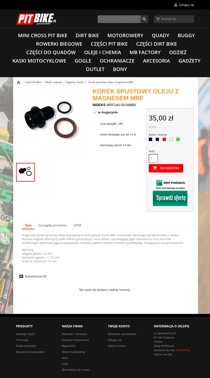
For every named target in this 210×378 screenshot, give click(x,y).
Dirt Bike (87, 35)
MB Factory (145, 52)
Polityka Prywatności (75, 340)
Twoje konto (119, 326)
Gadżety (189, 60)
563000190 (183, 350)
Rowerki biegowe (59, 43)
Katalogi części (25, 334)
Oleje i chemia (102, 52)
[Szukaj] (123, 19)
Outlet (95, 69)
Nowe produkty (26, 346)
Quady (160, 35)
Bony (120, 69)
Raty (65, 358)
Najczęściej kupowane (30, 352)
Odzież (178, 52)
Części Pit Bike (109, 43)
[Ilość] (153, 158)
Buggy (186, 35)
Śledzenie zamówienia (122, 334)
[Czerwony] (165, 140)
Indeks (99, 105)
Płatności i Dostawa (74, 334)
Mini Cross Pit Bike (42, 35)
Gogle (83, 60)
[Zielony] (178, 140)
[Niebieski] (158, 140)
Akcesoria (156, 60)
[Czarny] (151, 140)
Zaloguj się (115, 340)
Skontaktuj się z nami (76, 369)
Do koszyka (166, 168)
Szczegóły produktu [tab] (52, 225)
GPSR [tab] (77, 225)
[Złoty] (171, 140)
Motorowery (125, 35)
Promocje (22, 340)
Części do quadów (51, 52)
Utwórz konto (117, 346)
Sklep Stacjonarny (73, 352)
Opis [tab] (28, 225)
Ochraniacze (117, 60)
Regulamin (69, 346)
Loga (65, 364)
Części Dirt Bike (156, 43)
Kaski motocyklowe (39, 60)
